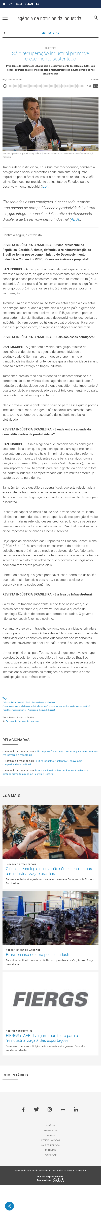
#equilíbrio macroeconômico (16, 738)
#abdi (22, 730)
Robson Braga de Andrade (23, 978)
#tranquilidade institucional (46, 730)
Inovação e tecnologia (19, 780)
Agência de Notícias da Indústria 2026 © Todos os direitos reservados (50, 1199)
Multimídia (50, 1178)
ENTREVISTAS (50, 32)
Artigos (51, 1164)
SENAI (29, 4)
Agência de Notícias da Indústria (22, 749)
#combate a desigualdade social (45, 738)
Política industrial (19, 1059)
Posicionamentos (50, 1169)
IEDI (70, 189)
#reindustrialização (11, 730)
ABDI (77, 222)
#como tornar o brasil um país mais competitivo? (75, 734)
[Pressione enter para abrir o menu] (5, 17)
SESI (19, 4)
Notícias (50, 1154)
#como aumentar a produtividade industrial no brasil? (27, 734)
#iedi (29, 730)
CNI (11, 4)
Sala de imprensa (50, 1174)
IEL (37, 4)
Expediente (50, 1183)
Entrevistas (50, 1159)
